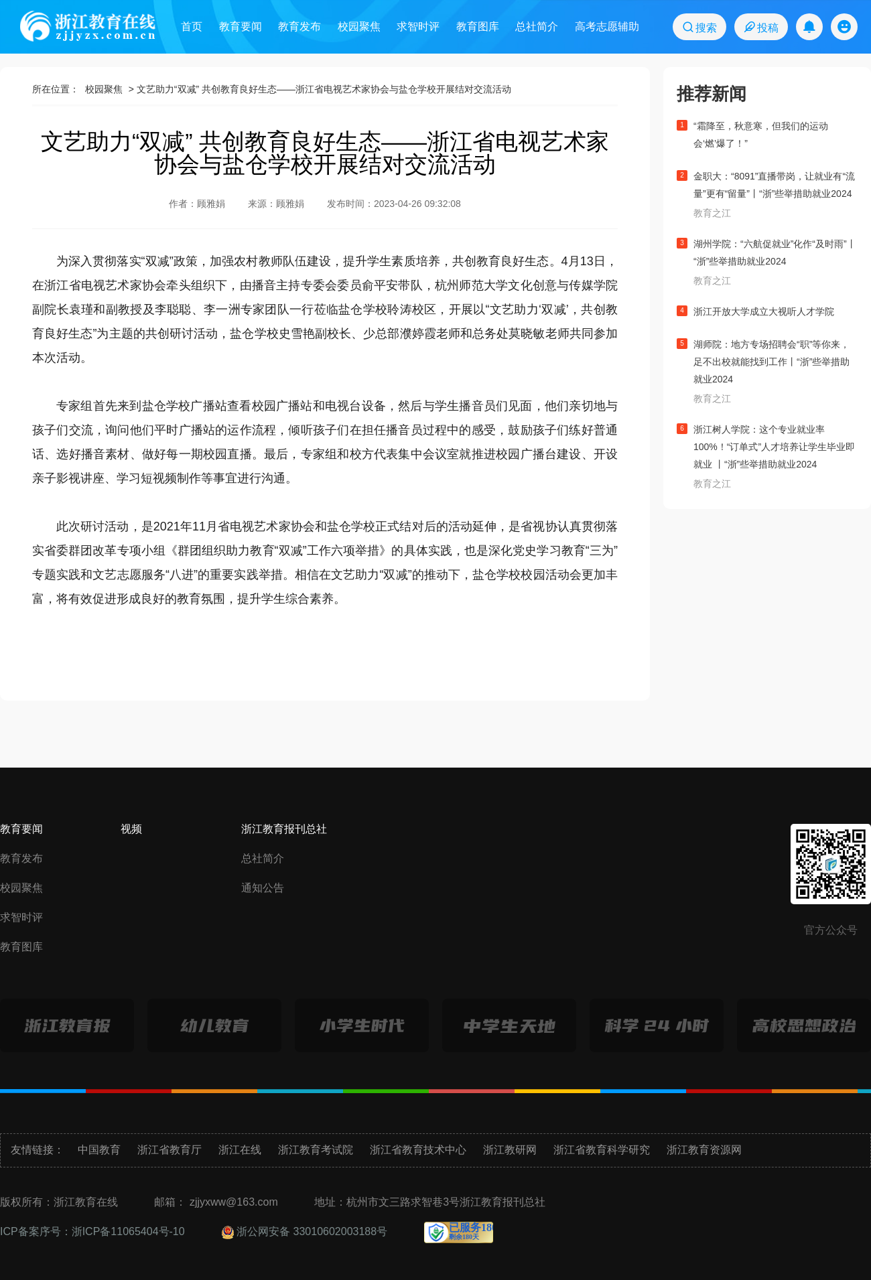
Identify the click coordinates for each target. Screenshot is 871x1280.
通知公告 (262, 888)
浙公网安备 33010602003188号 (304, 1231)
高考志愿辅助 (607, 26)
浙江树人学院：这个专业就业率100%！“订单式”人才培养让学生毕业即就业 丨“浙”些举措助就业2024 (774, 447)
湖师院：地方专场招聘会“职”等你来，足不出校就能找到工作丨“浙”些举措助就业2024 (771, 361)
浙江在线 (239, 1149)
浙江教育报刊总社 (284, 829)
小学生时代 (362, 1026)
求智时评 (418, 26)
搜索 (699, 27)
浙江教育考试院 (315, 1149)
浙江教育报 (67, 1026)
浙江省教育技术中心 (418, 1149)
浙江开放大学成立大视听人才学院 (763, 311)
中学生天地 (509, 1026)
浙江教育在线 (87, 26)
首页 (191, 26)
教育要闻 (240, 26)
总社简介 (536, 26)
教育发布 (299, 26)
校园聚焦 (359, 26)
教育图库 (477, 26)
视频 (131, 829)
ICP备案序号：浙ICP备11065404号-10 (92, 1231)
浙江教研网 (510, 1149)
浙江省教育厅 (169, 1149)
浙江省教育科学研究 (601, 1149)
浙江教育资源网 (704, 1149)
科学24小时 (657, 1026)
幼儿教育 (214, 1026)
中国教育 (99, 1149)
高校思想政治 (804, 1026)
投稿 (761, 27)
